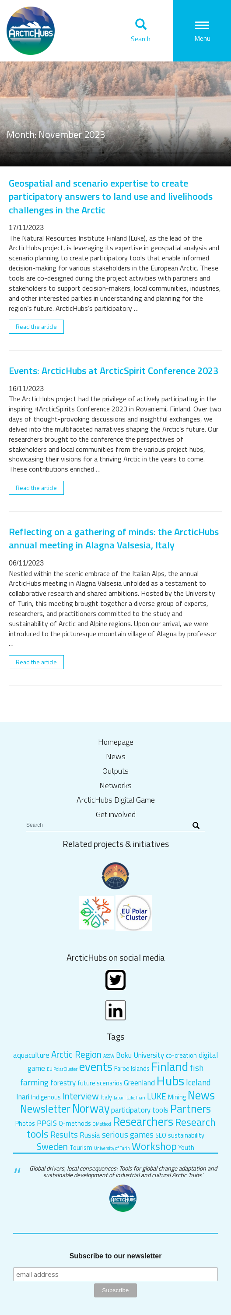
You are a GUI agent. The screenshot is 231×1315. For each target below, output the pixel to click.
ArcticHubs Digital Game (116, 800)
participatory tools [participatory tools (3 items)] (139, 1110)
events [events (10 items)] (95, 1066)
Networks (115, 785)
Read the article (36, 326)
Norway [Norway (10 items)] (91, 1108)
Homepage (115, 742)
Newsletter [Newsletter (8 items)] (45, 1108)
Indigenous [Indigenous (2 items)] (46, 1097)
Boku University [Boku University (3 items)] (140, 1055)
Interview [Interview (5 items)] (81, 1096)
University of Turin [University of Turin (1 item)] (112, 1148)
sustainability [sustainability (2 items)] (186, 1135)
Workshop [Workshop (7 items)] (154, 1146)
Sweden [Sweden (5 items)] (52, 1146)
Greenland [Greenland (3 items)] (139, 1082)
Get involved (116, 814)
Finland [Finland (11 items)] (169, 1066)
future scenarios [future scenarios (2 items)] (99, 1083)
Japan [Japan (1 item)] (119, 1097)
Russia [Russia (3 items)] (90, 1135)
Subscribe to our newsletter (116, 1256)
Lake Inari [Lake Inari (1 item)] (135, 1097)
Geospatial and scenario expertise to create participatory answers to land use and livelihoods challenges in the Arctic (111, 196)
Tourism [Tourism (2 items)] (81, 1148)
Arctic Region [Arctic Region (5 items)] (76, 1054)
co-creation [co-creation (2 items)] (181, 1055)
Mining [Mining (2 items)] (177, 1097)
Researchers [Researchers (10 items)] (143, 1121)
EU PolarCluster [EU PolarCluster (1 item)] (62, 1069)
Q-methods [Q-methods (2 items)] (75, 1123)
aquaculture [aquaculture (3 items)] (31, 1055)
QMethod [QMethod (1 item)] (101, 1124)
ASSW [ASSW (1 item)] (108, 1055)
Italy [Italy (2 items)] (106, 1097)
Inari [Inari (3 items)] (22, 1096)
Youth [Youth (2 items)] (186, 1148)
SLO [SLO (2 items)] (160, 1135)
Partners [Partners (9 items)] (190, 1108)
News (116, 756)
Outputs (115, 771)
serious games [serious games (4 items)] (128, 1134)
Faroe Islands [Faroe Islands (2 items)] (132, 1069)
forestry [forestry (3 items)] (63, 1082)
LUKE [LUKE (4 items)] (156, 1096)
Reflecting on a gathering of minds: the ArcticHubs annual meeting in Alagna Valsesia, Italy (114, 538)
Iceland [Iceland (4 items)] (198, 1082)
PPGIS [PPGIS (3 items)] (47, 1123)
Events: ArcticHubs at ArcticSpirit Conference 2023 (113, 370)
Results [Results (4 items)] (64, 1134)
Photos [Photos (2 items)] (25, 1123)
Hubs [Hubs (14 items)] (170, 1080)
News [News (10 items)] (201, 1095)
